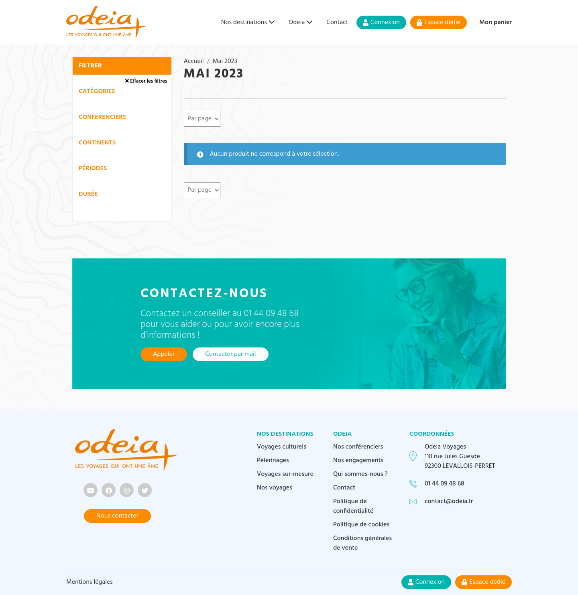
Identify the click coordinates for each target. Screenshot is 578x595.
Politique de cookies (361, 525)
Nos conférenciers (358, 447)
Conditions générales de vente (362, 543)
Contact (337, 22)
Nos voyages (274, 488)
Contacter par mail (230, 354)
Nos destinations (244, 22)
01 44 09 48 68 (444, 484)
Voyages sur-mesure (285, 474)
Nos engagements (358, 460)
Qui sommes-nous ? (360, 474)
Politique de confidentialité (353, 506)
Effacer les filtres (146, 81)
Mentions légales (89, 582)
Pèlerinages (273, 460)
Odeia (297, 22)
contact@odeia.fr (449, 501)
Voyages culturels (281, 447)
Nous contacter (117, 516)
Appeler (164, 354)
